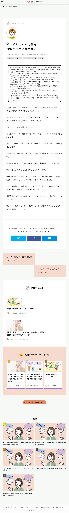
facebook (34, 238)
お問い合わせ (59, 507)
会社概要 (8, 507)
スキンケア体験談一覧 (34, 402)
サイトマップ (34, 507)
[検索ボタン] (67, 2)
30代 (41, 58)
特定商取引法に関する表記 (47, 507)
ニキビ (19, 58)
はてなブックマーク (49, 238)
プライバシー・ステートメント (20, 507)
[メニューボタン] (2, 2)
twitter (18, 238)
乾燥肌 (11, 58)
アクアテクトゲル (30, 58)
